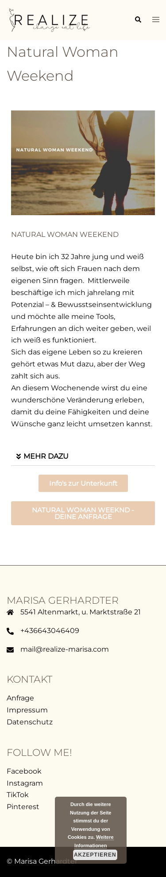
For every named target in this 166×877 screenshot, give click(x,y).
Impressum (27, 710)
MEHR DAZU (46, 456)
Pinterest (23, 806)
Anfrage (20, 698)
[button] (137, 20)
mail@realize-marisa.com (64, 649)
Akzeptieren (95, 855)
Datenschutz (30, 722)
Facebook (24, 771)
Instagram (25, 783)
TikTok (18, 794)
